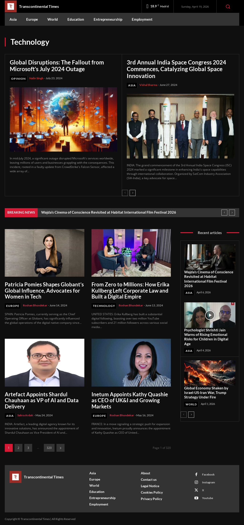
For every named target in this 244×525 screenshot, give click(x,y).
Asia (132, 85)
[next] (232, 212)
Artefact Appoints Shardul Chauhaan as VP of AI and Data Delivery (42, 399)
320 (49, 447)
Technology (104, 305)
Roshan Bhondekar (35, 304)
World (191, 402)
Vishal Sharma (148, 84)
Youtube (207, 497)
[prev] (224, 212)
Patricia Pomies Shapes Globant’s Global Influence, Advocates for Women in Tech (44, 290)
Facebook (208, 473)
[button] (227, 6)
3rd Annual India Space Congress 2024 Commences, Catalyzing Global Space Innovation (176, 69)
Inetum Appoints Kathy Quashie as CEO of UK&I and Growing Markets (130, 399)
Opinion (18, 78)
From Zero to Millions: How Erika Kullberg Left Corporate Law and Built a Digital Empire (130, 290)
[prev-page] (125, 192)
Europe (12, 305)
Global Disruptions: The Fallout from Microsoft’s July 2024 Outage (57, 65)
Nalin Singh (36, 77)
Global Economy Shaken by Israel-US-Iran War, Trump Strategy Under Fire (206, 391)
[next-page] (133, 192)
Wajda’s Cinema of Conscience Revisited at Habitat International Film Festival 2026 (108, 212)
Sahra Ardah (25, 414)
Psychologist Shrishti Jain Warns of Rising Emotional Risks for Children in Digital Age (206, 336)
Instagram (208, 481)
